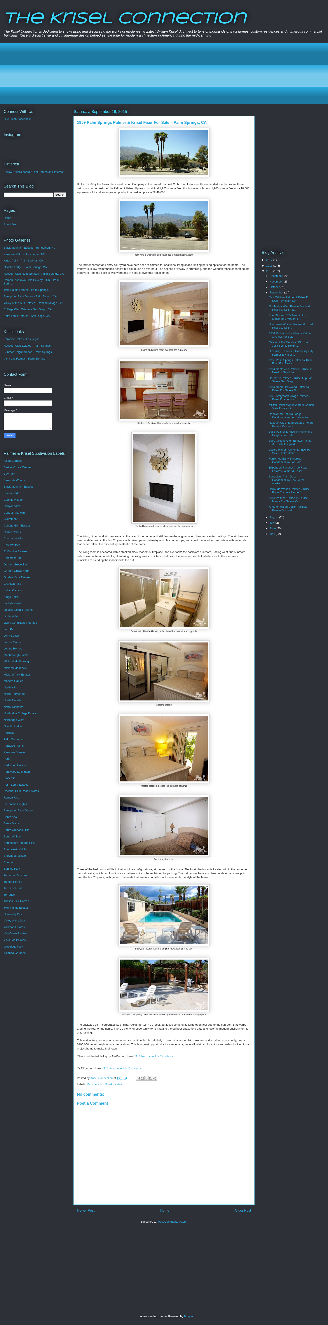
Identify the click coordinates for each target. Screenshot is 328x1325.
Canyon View (12, 506)
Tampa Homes (13, 881)
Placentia (9, 778)
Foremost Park (13, 558)
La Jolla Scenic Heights (18, 609)
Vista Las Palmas (15, 940)
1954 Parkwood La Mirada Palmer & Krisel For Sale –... (290, 335)
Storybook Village (15, 855)
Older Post (243, 1210)
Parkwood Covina (15, 765)
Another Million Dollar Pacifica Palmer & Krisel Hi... (288, 508)
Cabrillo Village (13, 499)
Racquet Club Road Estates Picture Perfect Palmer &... (291, 424)
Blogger (189, 1316)
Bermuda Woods (14, 480)
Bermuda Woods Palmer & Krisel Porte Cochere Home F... (289, 490)
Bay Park (9, 473)
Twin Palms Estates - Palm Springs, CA (29, 289)
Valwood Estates (14, 927)
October (275, 287)
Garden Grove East (16, 564)
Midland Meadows (15, 668)
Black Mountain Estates (18, 486)
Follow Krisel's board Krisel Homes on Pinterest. (34, 172)
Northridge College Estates (21, 713)
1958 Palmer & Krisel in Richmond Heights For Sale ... (290, 433)
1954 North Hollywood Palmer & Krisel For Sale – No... (289, 388)
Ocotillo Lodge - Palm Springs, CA (25, 267)
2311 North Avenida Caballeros (154, 1056)
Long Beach (11, 635)
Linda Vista (11, 616)
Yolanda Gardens (15, 953)
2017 (269, 259)
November (277, 281)
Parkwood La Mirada (17, 771)
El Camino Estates (15, 551)
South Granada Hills (16, 830)
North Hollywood (14, 693)
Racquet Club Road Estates (104, 1084)
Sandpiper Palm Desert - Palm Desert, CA (30, 296)
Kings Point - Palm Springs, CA (23, 260)
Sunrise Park (12, 868)
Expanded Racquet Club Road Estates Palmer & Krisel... (288, 469)
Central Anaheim (14, 512)
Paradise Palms (14, 745)
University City (13, 914)
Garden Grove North (17, 570)
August (274, 517)
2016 (269, 265)
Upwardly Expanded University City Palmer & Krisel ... (291, 352)
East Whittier (12, 545)
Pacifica (9, 732)
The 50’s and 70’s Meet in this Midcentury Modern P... (287, 317)
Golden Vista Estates (17, 577)
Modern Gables (13, 681)
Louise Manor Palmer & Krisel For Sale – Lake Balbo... (290, 451)
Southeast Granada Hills (19, 842)
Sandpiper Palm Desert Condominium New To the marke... (287, 480)
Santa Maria (11, 823)
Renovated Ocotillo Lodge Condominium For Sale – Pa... (289, 415)
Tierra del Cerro (14, 888)
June (273, 528)
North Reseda (12, 700)
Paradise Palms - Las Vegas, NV (24, 254)
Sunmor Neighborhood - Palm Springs (28, 352)
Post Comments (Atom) (172, 1221)
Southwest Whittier (15, 849)
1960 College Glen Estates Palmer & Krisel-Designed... (290, 442)
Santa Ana (10, 817)
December (277, 275)
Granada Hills (12, 583)
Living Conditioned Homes (20, 622)
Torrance (9, 894)
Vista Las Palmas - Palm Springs (24, 358)
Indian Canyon (13, 590)
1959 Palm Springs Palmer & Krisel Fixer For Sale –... (291, 361)
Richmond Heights (15, 804)
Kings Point (11, 596)
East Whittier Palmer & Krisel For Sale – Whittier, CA (289, 299)
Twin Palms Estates (16, 907)
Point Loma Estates (16, 784)
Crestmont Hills (13, 538)
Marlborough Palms (16, 655)
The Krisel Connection (124, 19)
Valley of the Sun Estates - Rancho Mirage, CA (33, 303)
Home (164, 1210)
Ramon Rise (11, 797)
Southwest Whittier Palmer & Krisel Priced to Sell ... (291, 326)
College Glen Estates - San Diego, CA (28, 309)
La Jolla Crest (12, 603)
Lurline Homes (13, 648)
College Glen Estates (17, 525)
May (273, 533)
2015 (269, 271)
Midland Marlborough (17, 661)
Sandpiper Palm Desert (18, 810)
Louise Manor (12, 642)
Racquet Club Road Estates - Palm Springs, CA (34, 273)
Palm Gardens (13, 739)
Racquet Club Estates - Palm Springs (27, 345)
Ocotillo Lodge (13, 726)
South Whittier (13, 836)
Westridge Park (13, 946)
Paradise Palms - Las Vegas (21, 339)
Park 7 (8, 758)
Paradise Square (14, 752)
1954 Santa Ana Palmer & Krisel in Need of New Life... (290, 370)
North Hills (10, 687)
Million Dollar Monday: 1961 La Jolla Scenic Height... (288, 343)
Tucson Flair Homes (16, 901)
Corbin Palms (12, 532)
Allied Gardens (13, 460)
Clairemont (10, 519)
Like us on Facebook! (17, 119)
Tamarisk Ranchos (15, 875)
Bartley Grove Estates (17, 467)
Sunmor (9, 862)
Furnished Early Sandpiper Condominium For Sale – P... (288, 460)
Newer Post (86, 1210)
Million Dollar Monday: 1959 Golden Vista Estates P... (291, 406)
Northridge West (14, 719)
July (273, 522)
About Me (10, 224)
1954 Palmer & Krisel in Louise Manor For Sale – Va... (288, 499)
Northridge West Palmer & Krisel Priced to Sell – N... (289, 308)
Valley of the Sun (14, 920)
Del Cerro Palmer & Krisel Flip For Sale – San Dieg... (290, 379)
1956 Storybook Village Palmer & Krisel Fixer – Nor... (290, 397)
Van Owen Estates (15, 933)
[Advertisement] (138, 73)
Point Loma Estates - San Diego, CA (27, 316)
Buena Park (11, 493)
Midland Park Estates (17, 674)
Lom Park (10, 629)
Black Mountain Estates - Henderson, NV (29, 247)
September (277, 292)
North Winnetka (13, 707)
